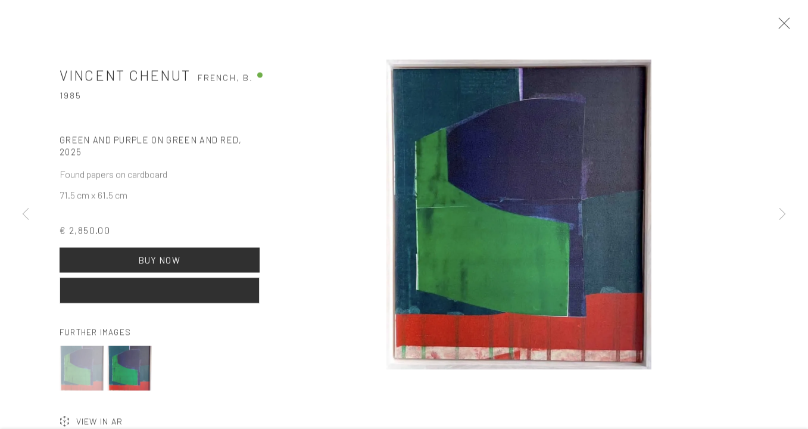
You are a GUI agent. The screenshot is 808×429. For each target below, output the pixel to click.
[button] (82, 374)
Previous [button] (25, 214)
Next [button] (782, 214)
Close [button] (793, 27)
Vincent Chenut (125, 80)
